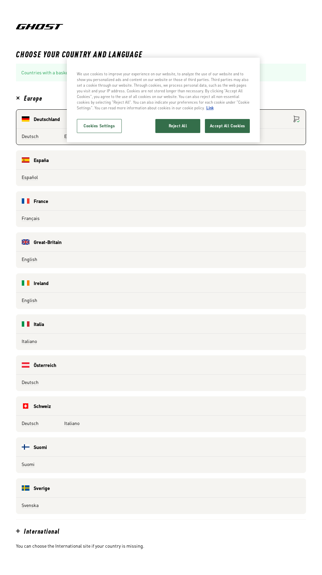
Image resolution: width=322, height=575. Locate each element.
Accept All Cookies (227, 125)
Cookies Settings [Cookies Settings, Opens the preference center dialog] (99, 125)
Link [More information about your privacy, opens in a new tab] (210, 107)
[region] (163, 100)
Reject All (178, 125)
